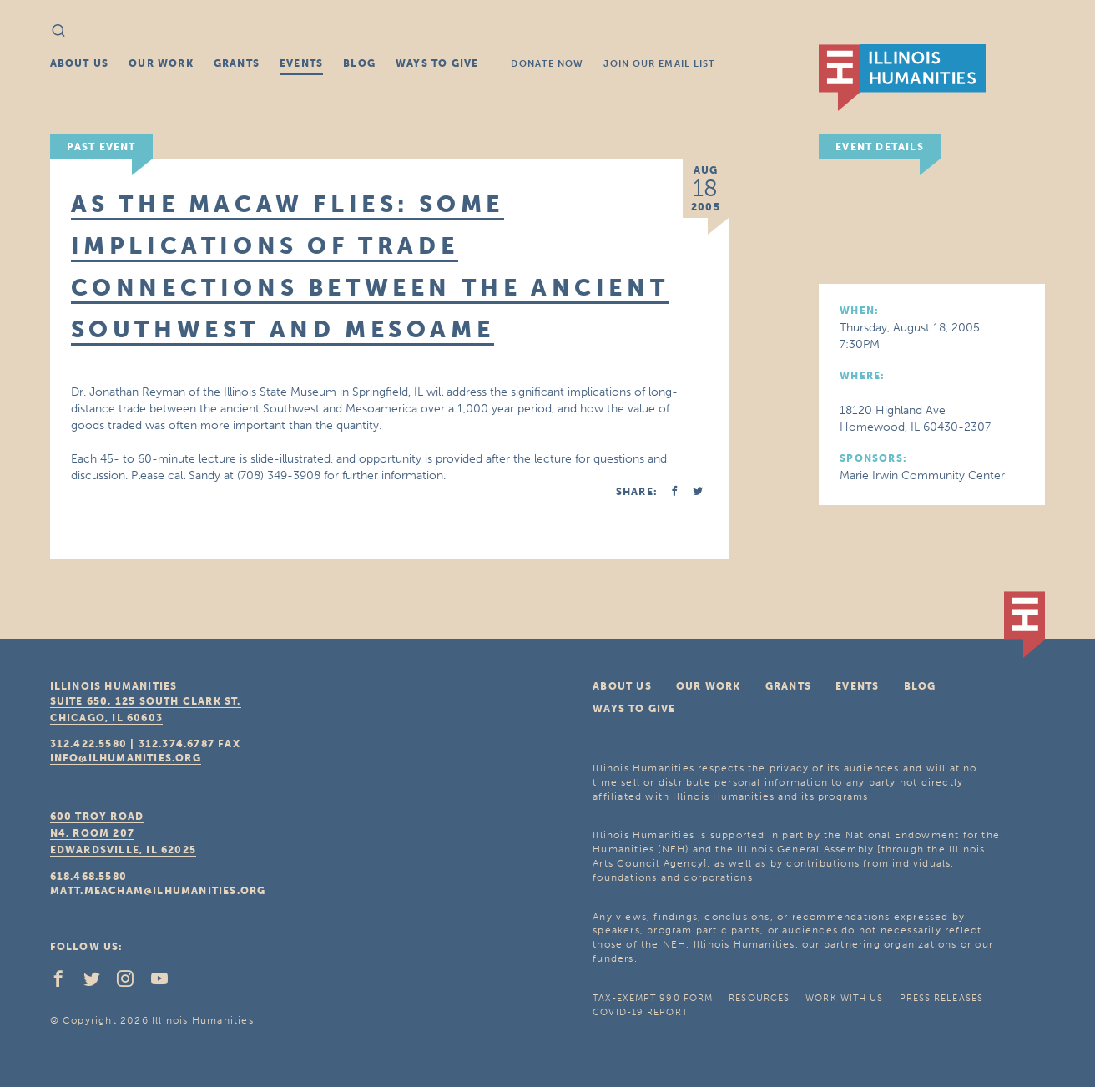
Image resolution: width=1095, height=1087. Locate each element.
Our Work (161, 63)
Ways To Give (437, 63)
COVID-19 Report (640, 1012)
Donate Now (547, 63)
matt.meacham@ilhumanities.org (158, 891)
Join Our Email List (659, 63)
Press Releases (941, 998)
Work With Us (844, 998)
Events (301, 63)
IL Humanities (902, 77)
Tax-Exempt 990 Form (653, 998)
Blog (359, 63)
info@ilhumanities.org (125, 758)
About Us (79, 63)
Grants (237, 63)
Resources (759, 998)
